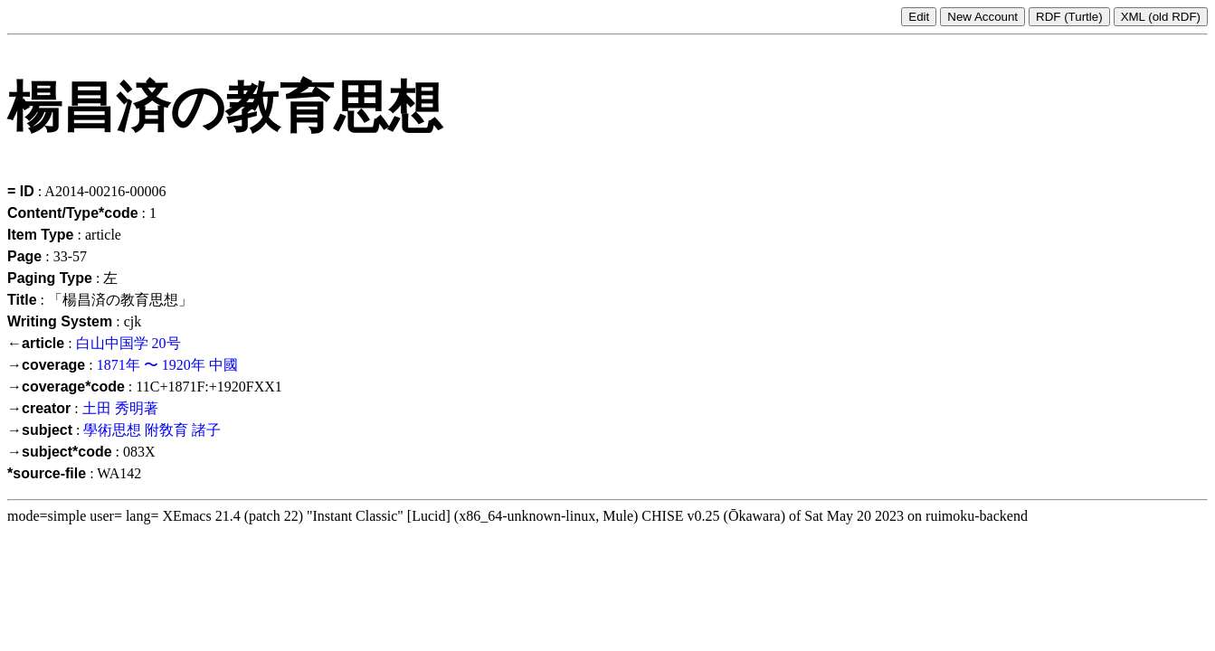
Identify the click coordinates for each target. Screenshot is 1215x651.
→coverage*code (66, 386)
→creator (39, 408)
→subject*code (59, 451)
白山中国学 (112, 343)
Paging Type (49, 278)
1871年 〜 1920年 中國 (167, 365)
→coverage (46, 365)
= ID (20, 191)
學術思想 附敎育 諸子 (152, 430)
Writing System (59, 321)
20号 (166, 343)
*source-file (46, 473)
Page (24, 256)
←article (35, 343)
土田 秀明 (113, 408)
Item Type (40, 234)
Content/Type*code (72, 213)
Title (22, 299)
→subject (39, 430)
